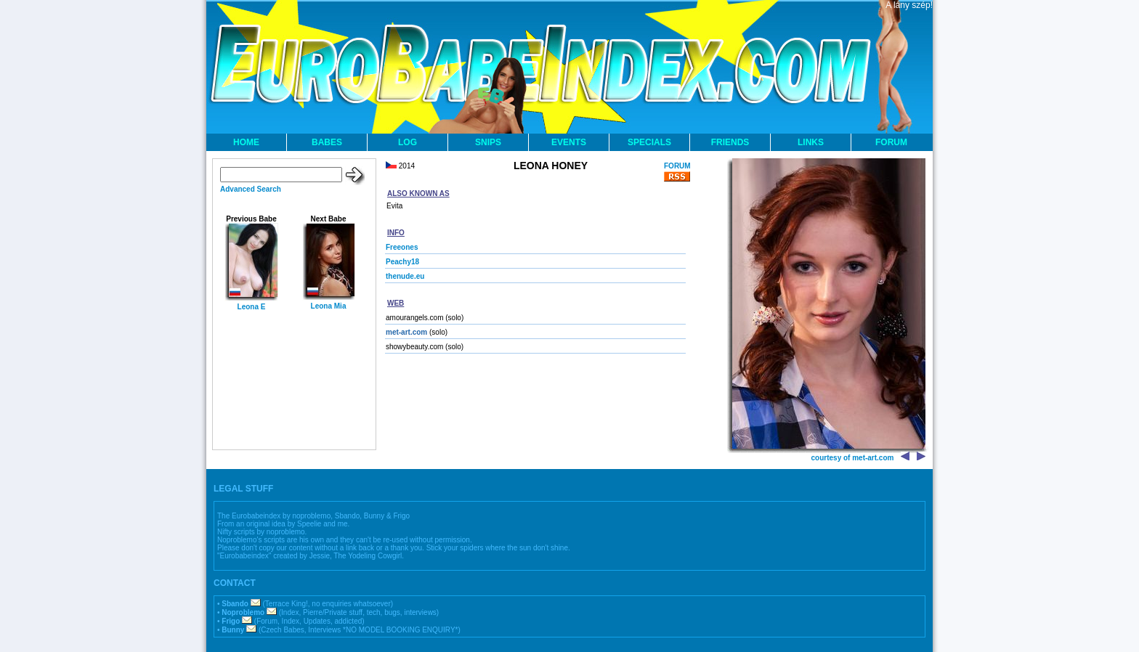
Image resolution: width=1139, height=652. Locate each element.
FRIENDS (730, 142)
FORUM (891, 142)
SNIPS (488, 142)
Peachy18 (402, 262)
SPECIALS (649, 142)
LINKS (811, 142)
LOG (407, 142)
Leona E (252, 307)
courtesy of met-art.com (852, 458)
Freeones (402, 247)
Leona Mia (328, 306)
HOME (246, 142)
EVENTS (568, 142)
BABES (327, 142)
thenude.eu (405, 276)
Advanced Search (250, 189)
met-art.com (406, 332)
